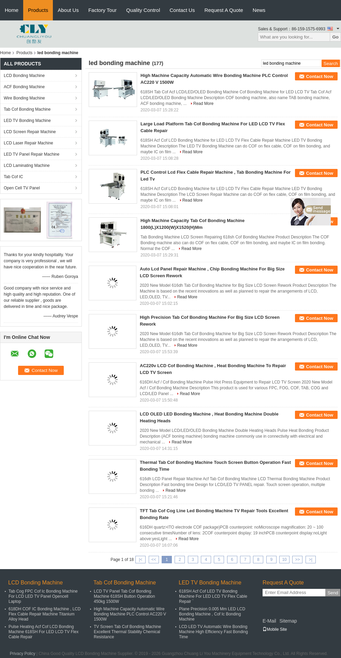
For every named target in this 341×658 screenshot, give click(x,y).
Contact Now (319, 76)
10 (284, 559)
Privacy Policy (22, 653)
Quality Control (143, 10)
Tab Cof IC (13, 176)
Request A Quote (223, 10)
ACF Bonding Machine (24, 86)
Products (38, 10)
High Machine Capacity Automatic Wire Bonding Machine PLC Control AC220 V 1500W (130, 614)
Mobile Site (275, 629)
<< (153, 559)
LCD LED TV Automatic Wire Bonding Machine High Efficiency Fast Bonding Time (213, 631)
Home (11, 10)
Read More (203, 103)
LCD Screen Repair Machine (30, 131)
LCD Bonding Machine (24, 75)
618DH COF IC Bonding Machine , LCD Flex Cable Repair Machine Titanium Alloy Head (44, 614)
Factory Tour (102, 10)
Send (332, 592)
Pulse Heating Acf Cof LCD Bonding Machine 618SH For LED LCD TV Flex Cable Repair (43, 631)
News (259, 10)
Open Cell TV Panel (22, 188)
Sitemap (288, 621)
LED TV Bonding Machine (27, 120)
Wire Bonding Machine (24, 98)
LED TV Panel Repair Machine (31, 154)
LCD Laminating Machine (27, 165)
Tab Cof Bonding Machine (27, 109)
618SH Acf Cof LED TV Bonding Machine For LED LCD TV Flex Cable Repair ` (213, 596)
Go (335, 37)
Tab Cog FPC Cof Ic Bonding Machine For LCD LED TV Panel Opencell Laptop (43, 596)
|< (140, 559)
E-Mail (269, 621)
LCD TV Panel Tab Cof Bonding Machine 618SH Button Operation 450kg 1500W (124, 596)
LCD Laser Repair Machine (28, 143)
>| (310, 559)
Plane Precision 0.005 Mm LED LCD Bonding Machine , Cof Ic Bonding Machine (212, 614)
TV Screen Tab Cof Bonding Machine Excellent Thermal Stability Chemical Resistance (127, 631)
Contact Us (182, 10)
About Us (68, 10)
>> (297, 559)
